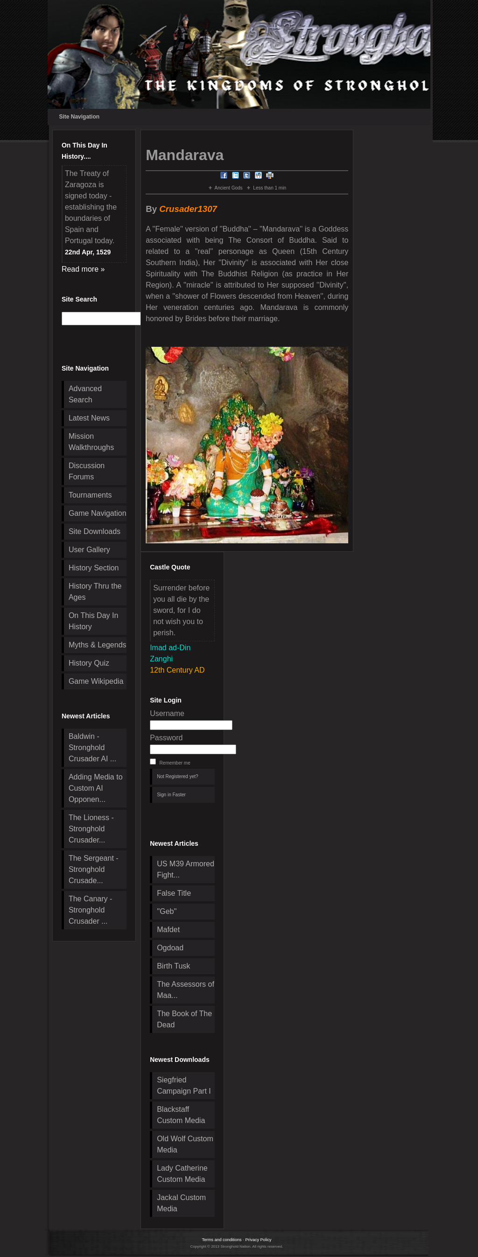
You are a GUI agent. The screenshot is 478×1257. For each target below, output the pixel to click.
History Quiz (89, 663)
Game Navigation (98, 513)
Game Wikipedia (96, 681)
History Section (94, 568)
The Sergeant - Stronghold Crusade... (94, 869)
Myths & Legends (98, 645)
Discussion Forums (87, 471)
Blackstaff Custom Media (181, 1114)
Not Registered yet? (177, 776)
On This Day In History (93, 621)
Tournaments (90, 495)
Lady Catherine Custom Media (182, 1173)
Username (167, 713)
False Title (174, 893)
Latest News (89, 418)
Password (166, 738)
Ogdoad (170, 948)
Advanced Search (85, 394)
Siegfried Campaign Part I (184, 1085)
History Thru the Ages (95, 591)
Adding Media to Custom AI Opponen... (96, 788)
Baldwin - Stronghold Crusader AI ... (92, 747)
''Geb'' (166, 911)
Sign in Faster (171, 794)
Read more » (83, 269)
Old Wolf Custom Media (185, 1144)
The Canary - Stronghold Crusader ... (90, 910)
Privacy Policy (259, 1239)
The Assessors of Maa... (185, 989)
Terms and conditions (221, 1239)
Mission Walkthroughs (91, 441)
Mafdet (168, 930)
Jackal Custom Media (181, 1203)
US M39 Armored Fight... (185, 869)
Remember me (175, 762)
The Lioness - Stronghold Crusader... (91, 829)
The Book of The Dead (184, 1019)
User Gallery (89, 550)
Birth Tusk (173, 966)
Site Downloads (94, 531)
